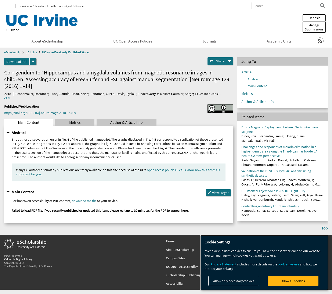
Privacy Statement (223, 264)
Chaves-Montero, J (299, 180)
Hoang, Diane (295, 136)
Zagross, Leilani (269, 195)
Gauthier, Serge (182, 94)
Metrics (75, 122)
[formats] (33, 61)
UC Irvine (12, 30)
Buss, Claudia (59, 94)
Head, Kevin (80, 94)
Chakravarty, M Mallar (153, 94)
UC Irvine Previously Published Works (65, 52)
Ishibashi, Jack (298, 199)
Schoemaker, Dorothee (31, 94)
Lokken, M (285, 184)
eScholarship (12, 52)
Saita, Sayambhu (253, 160)
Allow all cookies (293, 281)
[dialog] (264, 262)
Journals (209, 41)
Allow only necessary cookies (233, 281)
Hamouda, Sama (253, 210)
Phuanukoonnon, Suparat (260, 164)
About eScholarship (47, 41)
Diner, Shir (248, 136)
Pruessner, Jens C (207, 94)
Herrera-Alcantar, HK (269, 180)
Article (246, 72)
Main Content (28, 122)
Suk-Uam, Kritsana (302, 160)
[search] (322, 5)
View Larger (220, 193)
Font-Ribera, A (266, 184)
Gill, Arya (306, 195)
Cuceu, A (247, 184)
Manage (314, 27)
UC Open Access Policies (132, 41)
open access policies (161, 170)
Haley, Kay (248, 195)
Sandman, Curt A (103, 94)
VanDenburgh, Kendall (269, 199)
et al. (7, 98)
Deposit (314, 18)
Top (324, 228)
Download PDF (16, 61)
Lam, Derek (297, 210)
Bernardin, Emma (271, 136)
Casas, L (247, 180)
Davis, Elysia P (126, 94)
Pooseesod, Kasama (295, 164)
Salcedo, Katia (277, 210)
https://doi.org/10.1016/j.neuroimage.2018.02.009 (40, 113)
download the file (84, 201)
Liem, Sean (290, 195)
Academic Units (279, 41)
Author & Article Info (126, 122)
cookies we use (288, 264)
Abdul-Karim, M (306, 184)
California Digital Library (18, 259)
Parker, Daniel (277, 160)
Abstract (19, 132)
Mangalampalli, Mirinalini (259, 140)
